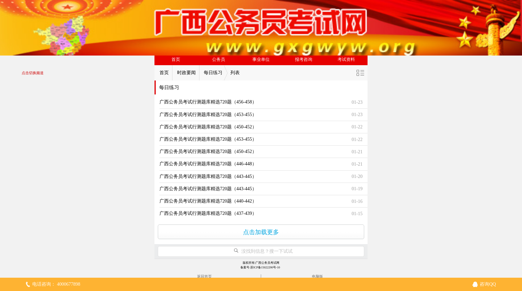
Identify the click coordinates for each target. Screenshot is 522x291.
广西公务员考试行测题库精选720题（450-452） (208, 126)
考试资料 (346, 59)
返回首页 (204, 276)
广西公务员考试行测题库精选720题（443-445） (208, 176)
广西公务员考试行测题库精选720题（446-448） (208, 163)
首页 (175, 59)
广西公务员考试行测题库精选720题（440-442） (208, 201)
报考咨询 (303, 59)
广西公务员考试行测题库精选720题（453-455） (208, 114)
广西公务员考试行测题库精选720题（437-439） (208, 213)
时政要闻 (186, 72)
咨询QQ (488, 284)
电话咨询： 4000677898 (56, 284)
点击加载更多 (261, 232)
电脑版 (317, 276)
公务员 (218, 59)
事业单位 (261, 59)
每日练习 (213, 72)
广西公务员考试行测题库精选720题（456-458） (208, 101)
